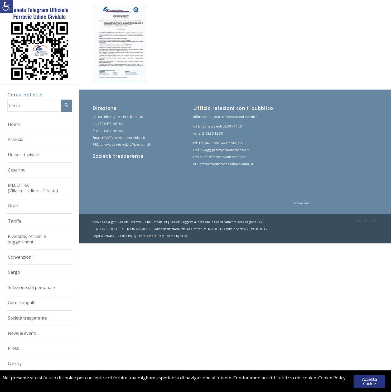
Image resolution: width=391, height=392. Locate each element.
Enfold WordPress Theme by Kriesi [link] (163, 236)
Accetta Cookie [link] (369, 381)
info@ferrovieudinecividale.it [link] (123, 137)
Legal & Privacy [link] (103, 236)
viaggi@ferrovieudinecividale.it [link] (226, 150)
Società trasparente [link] (118, 156)
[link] (6, 6)
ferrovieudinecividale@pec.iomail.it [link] (126, 144)
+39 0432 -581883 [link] (111, 131)
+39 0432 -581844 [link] (111, 123)
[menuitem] (39, 124)
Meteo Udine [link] (302, 203)
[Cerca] (39, 106)
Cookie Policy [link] (127, 236)
